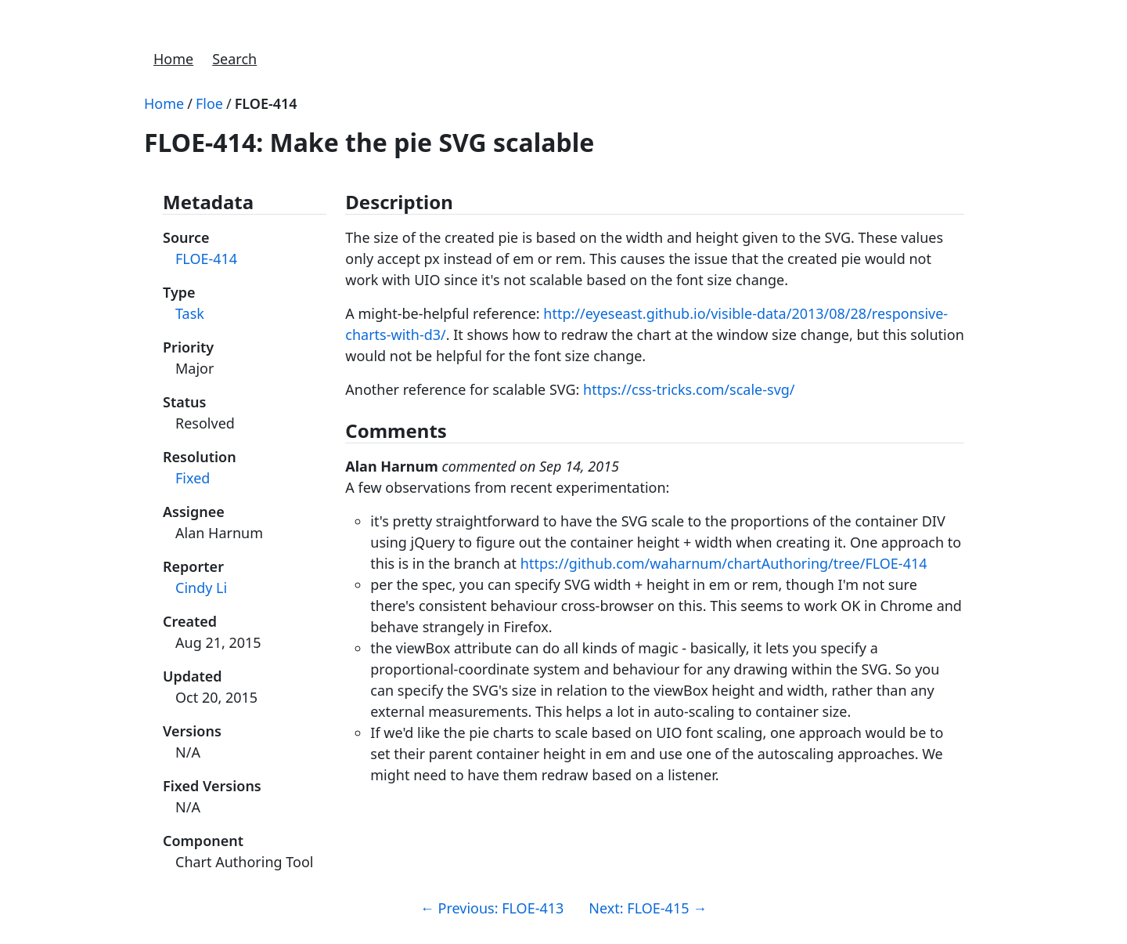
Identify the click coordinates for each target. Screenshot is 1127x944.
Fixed (192, 477)
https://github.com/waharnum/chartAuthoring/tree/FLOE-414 (723, 563)
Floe (209, 103)
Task (189, 313)
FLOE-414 (266, 103)
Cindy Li (201, 587)
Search (234, 58)
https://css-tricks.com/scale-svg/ (689, 389)
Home (173, 58)
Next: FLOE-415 (648, 908)
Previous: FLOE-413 (492, 908)
